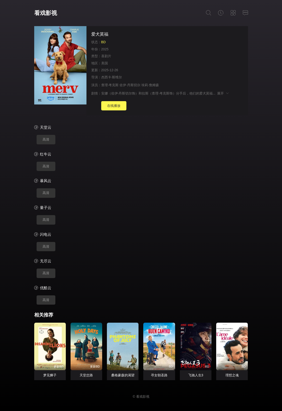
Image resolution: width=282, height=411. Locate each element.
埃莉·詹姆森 (150, 85)
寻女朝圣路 (159, 375)
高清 (46, 139)
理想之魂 (232, 375)
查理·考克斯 (110, 85)
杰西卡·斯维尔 (111, 77)
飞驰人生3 (195, 375)
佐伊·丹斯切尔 (129, 85)
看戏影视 (45, 13)
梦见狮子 (50, 375)
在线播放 (113, 106)
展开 (223, 93)
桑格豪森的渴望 (122, 375)
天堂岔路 (86, 375)
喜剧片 (106, 56)
